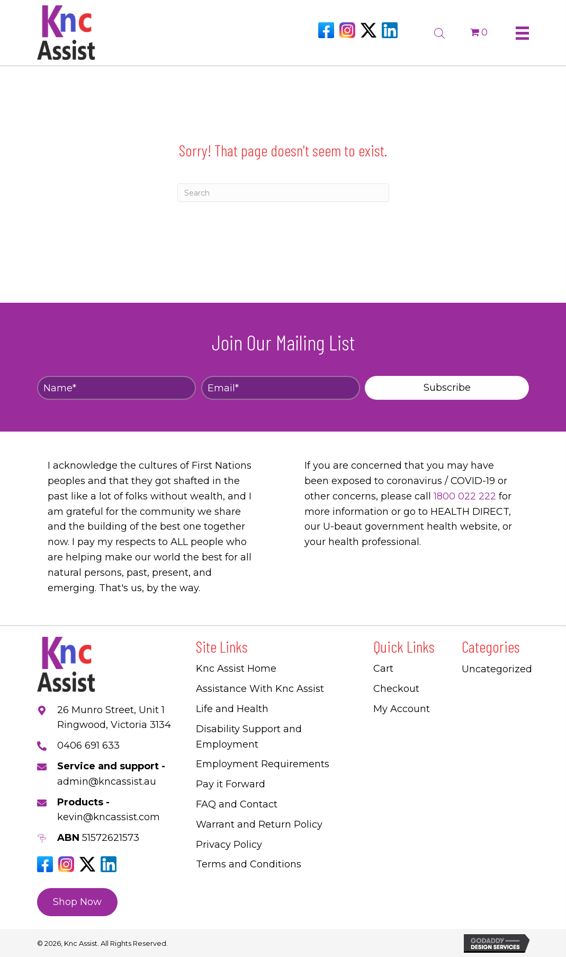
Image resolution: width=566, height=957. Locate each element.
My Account (401, 709)
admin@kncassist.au (106, 781)
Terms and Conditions (248, 864)
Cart (383, 668)
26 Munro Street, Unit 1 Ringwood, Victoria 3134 (114, 717)
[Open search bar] (439, 32)
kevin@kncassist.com (108, 817)
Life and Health (232, 709)
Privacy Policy (229, 844)
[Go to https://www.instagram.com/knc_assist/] (347, 30)
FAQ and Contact (236, 804)
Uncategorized (497, 669)
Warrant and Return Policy (259, 824)
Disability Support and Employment (249, 736)
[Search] (283, 192)
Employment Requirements (262, 764)
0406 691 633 (88, 745)
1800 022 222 (465, 496)
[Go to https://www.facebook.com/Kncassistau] (326, 30)
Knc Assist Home (236, 668)
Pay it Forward (230, 784)
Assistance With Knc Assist (260, 689)
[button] (447, 388)
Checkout (396, 689)
